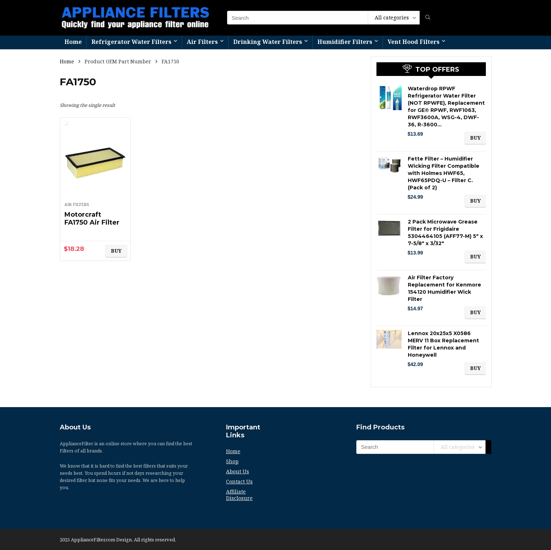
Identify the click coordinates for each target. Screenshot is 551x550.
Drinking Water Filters (267, 42)
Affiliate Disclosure (239, 494)
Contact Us (239, 481)
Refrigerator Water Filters (131, 42)
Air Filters (202, 42)
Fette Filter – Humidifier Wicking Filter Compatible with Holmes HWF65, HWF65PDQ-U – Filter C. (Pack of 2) (443, 173)
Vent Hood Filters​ (413, 42)
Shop (232, 461)
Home (73, 42)
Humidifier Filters (344, 42)
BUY (116, 250)
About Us (237, 471)
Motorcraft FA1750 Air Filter (91, 218)
